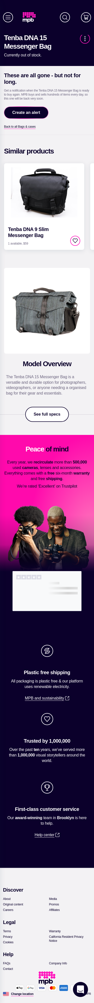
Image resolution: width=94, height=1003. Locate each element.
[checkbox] (75, 241)
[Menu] (8, 17)
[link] (31, 17)
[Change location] (22, 994)
